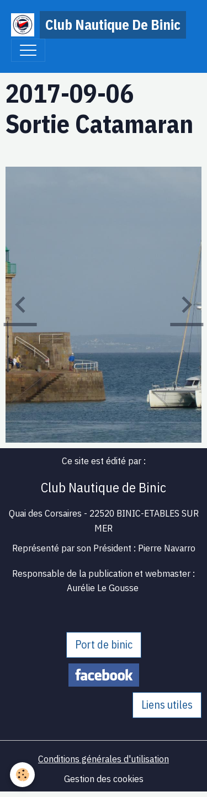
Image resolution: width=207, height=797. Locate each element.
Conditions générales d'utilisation (103, 758)
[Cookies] (22, 774)
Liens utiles (167, 704)
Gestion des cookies (104, 778)
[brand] (98, 25)
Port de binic (103, 644)
